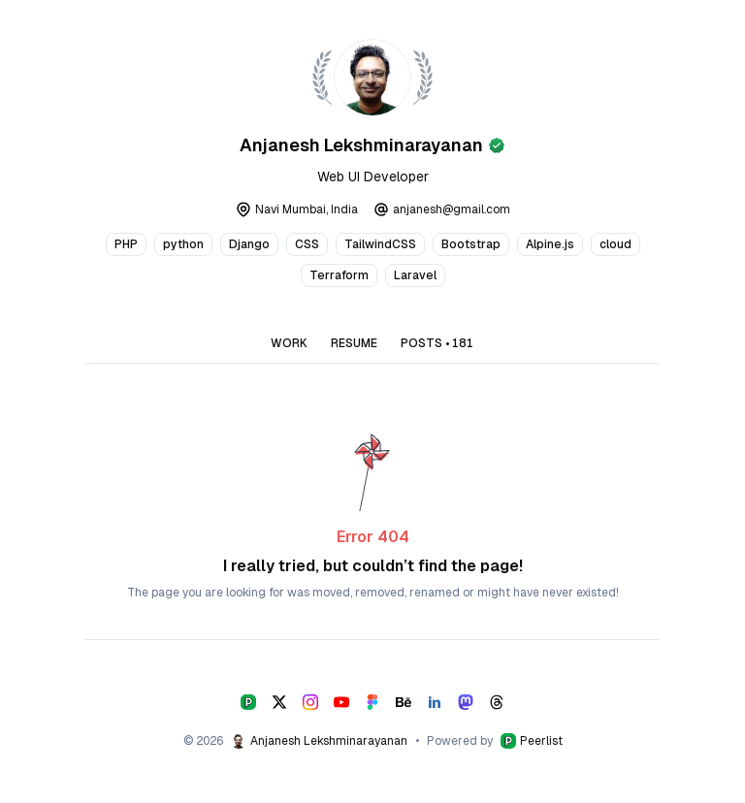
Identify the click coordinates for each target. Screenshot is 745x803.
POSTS (437, 343)
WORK (289, 343)
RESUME (354, 343)
